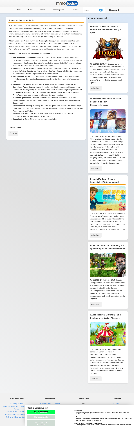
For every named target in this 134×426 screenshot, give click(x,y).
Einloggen (114, 10)
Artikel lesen (95, 88)
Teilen (13, 133)
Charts (42, 10)
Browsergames (58, 10)
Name (84, 403)
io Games (75, 10)
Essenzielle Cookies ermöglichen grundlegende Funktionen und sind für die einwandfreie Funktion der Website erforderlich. (101, 412)
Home (19, 10)
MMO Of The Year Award (16, 412)
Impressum (117, 403)
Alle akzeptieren (41, 412)
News (30, 10)
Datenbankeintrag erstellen (50, 403)
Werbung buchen (16, 403)
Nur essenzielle (41, 417)
